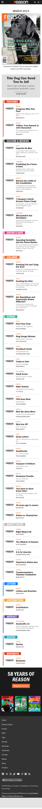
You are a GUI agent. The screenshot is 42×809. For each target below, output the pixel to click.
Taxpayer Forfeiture (25, 463)
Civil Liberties (20, 371)
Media (4, 759)
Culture (18, 334)
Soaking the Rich (24, 281)
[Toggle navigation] (2, 2)
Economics (19, 162)
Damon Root (19, 191)
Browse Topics (7, 724)
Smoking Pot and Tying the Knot (27, 265)
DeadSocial (21, 451)
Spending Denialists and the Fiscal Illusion (26, 241)
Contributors (22, 607)
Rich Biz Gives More (25, 411)
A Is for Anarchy (23, 552)
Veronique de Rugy (21, 289)
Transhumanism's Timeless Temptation (26, 573)
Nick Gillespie (20, 497)
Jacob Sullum (21, 94)
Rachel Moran (20, 481)
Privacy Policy (34, 786)
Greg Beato (19, 134)
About (4, 720)
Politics (18, 106)
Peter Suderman (21, 329)
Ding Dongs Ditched (25, 336)
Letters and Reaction (26, 591)
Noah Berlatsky (20, 156)
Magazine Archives (21, 686)
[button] (39, 2)
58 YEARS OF (21, 676)
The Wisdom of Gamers (27, 541)
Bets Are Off (22, 424)
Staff (3, 733)
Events (4, 729)
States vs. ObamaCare (27, 515)
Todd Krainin (19, 208)
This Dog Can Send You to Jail (21, 80)
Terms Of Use (6, 789)
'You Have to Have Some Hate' (24, 489)
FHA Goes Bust (23, 399)
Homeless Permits (24, 476)
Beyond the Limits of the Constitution (26, 181)
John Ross (19, 468)
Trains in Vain (22, 361)
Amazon (5, 767)
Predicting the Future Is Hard (26, 165)
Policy (18, 146)
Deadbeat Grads (24, 348)
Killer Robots (22, 386)
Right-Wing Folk (23, 531)
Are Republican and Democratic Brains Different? (25, 299)
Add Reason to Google (12, 780)
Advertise (5, 746)
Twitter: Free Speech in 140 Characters (27, 126)
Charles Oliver (20, 663)
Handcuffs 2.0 (23, 623)
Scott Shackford (21, 341)
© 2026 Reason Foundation (10, 786)
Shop (4, 763)
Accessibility (24, 786)
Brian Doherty (20, 118)
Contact (5, 754)
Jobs (3, 737)
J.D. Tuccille (19, 391)
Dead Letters (22, 436)
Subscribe (5, 750)
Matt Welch (19, 251)
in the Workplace (24, 216)
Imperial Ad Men (24, 148)
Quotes (19, 644)
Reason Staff (20, 508)
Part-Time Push (23, 323)
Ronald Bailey (20, 310)
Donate (4, 742)
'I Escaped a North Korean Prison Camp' (26, 200)
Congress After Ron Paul (25, 109)
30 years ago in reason (27, 505)
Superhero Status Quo (27, 562)
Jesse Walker (20, 534)
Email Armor (22, 374)
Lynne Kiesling (20, 173)
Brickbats (20, 660)
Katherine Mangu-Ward (23, 354)
